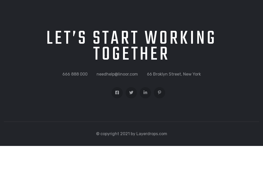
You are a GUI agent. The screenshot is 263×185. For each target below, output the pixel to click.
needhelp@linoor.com (117, 74)
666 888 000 (75, 74)
